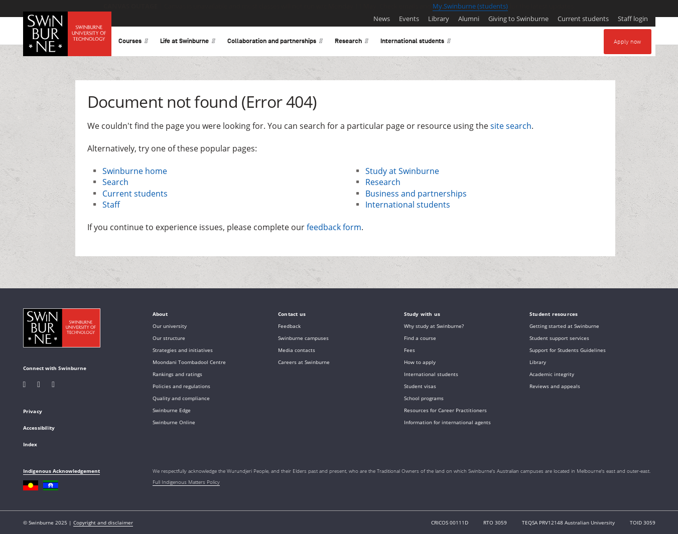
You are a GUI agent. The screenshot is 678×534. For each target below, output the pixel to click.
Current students (135, 193)
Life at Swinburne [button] (187, 43)
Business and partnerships (416, 193)
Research (382, 182)
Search (115, 182)
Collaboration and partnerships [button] (275, 43)
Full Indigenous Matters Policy (186, 481)
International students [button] (415, 43)
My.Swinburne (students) (470, 6)
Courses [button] (133, 43)
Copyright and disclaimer (103, 522)
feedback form (334, 227)
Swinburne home (134, 170)
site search (510, 125)
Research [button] (351, 43)
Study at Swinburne (402, 170)
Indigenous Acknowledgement (61, 470)
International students (407, 204)
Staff (111, 204)
